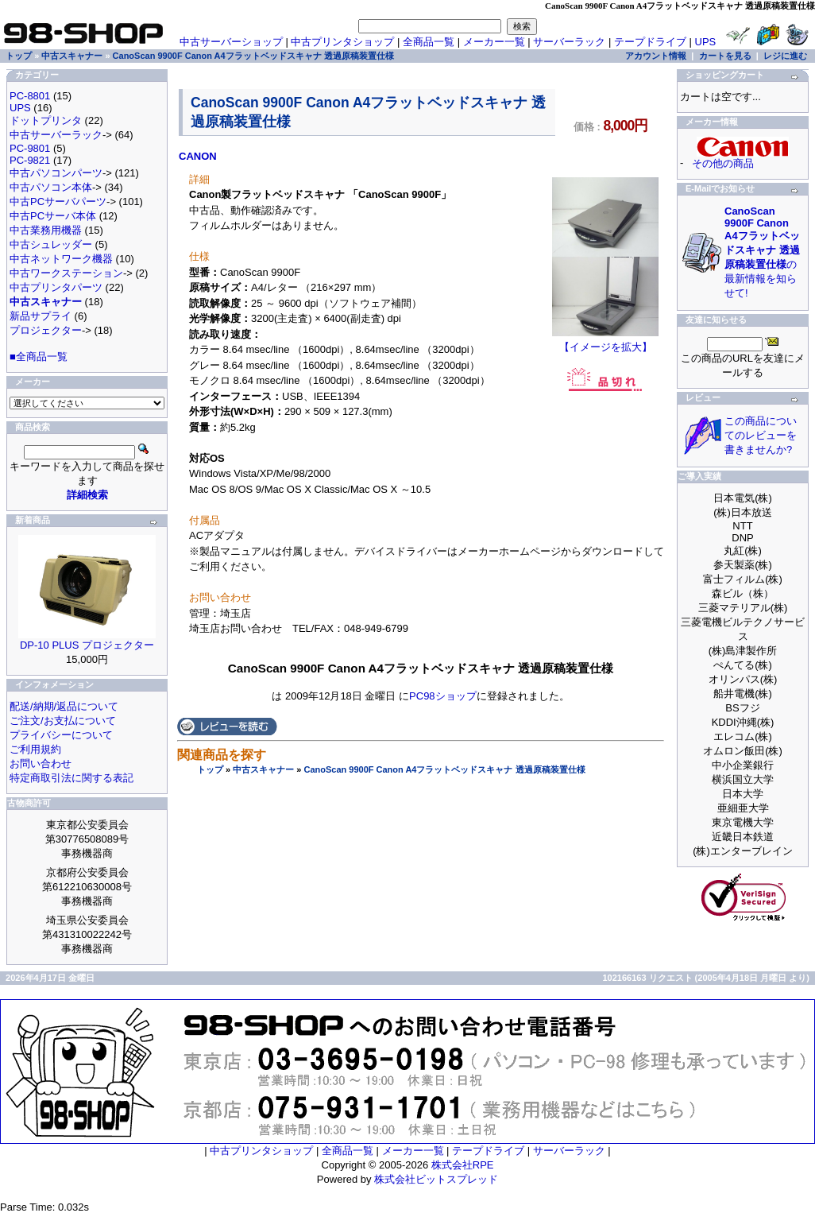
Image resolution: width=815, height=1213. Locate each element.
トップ (210, 769)
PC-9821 (30, 160)
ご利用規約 (35, 749)
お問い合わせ (40, 763)
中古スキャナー (263, 769)
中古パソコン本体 (51, 187)
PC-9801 (30, 148)
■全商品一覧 (39, 356)
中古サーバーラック (56, 135)
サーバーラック (569, 42)
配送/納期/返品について (64, 706)
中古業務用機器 (46, 230)
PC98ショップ (443, 696)
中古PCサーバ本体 (53, 216)
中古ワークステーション (66, 273)
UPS (706, 42)
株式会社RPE (462, 1165)
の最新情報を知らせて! (762, 252)
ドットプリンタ (46, 120)
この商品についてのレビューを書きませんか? (760, 435)
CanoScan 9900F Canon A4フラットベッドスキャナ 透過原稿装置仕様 (444, 769)
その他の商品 (723, 163)
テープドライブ (650, 42)
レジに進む (785, 55)
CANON (198, 156)
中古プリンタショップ (342, 42)
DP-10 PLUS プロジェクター (87, 645)
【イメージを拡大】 (605, 342)
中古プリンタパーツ (56, 287)
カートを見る (725, 55)
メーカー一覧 (494, 42)
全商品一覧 (428, 42)
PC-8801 (30, 96)
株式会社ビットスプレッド (436, 1179)
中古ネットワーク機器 (61, 259)
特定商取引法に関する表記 (71, 778)
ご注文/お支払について (63, 721)
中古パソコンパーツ (56, 173)
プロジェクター (46, 330)
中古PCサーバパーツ (58, 201)
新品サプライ (40, 316)
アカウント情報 (655, 55)
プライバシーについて (61, 735)
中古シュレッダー (51, 244)
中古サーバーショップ (231, 42)
